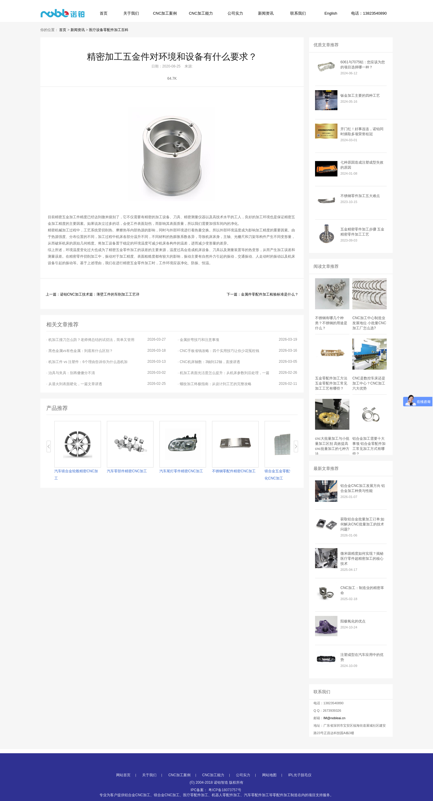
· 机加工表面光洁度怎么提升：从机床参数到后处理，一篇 (237, 372)
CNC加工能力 (201, 13)
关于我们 (131, 13)
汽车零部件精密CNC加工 (127, 471)
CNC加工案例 (165, 13)
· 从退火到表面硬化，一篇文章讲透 (106, 384)
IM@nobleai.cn (334, 718)
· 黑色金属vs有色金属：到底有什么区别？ (106, 350)
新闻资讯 (266, 13)
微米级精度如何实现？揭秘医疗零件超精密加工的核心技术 (361, 558)
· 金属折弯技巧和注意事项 (237, 339)
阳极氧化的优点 (353, 621)
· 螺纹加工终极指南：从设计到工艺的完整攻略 (237, 384)
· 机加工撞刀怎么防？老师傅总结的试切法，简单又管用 (106, 339)
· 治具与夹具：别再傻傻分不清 (106, 372)
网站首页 (123, 793)
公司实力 (235, 13)
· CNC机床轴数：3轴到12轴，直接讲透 (237, 361)
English (331, 13)
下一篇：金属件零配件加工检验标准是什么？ (262, 294)
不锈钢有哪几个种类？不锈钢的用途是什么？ (331, 323)
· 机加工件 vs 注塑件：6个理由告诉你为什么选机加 (106, 361)
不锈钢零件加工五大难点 (360, 196)
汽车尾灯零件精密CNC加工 (181, 471)
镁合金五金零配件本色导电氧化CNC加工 (288, 474)
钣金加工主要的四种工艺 (360, 95)
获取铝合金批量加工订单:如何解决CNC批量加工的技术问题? (362, 524)
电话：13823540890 (369, 13)
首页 (104, 13)
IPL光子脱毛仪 (299, 793)
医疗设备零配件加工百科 (108, 30)
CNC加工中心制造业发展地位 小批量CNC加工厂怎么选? (369, 323)
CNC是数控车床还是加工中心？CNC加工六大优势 (368, 383)
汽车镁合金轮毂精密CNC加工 (76, 474)
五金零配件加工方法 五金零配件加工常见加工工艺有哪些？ (331, 383)
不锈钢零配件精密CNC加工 (234, 471)
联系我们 (298, 13)
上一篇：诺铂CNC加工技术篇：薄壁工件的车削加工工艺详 (92, 294)
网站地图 (269, 793)
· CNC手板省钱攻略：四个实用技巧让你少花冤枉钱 (237, 350)
